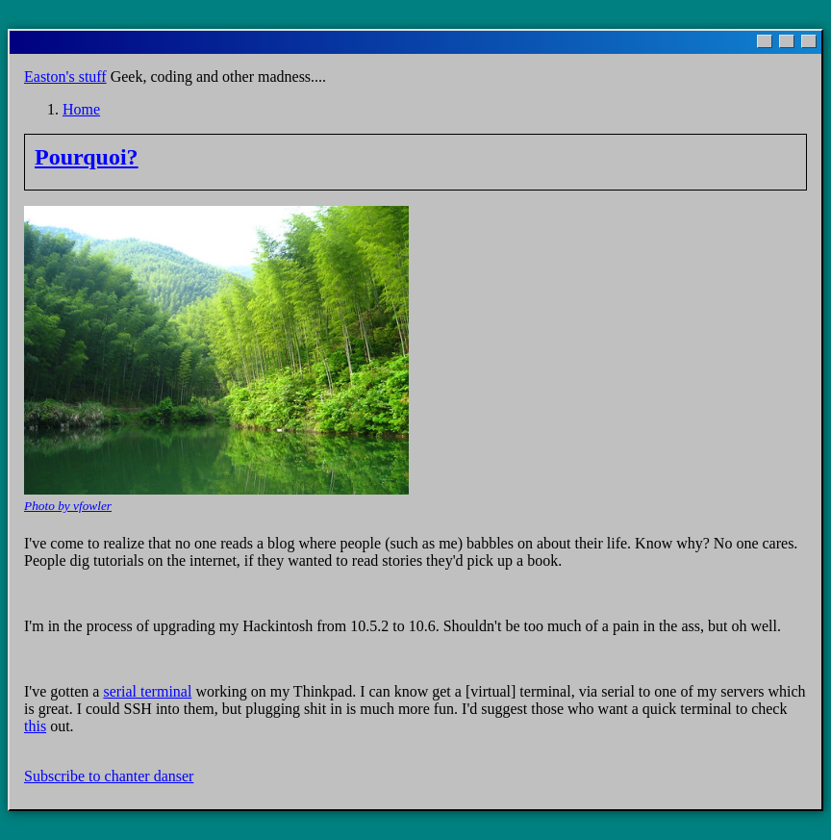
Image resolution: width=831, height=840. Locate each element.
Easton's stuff (65, 76)
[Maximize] (786, 41)
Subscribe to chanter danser (108, 776)
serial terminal (147, 691)
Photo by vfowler (68, 505)
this (35, 726)
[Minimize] (764, 41)
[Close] (809, 41)
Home (81, 109)
